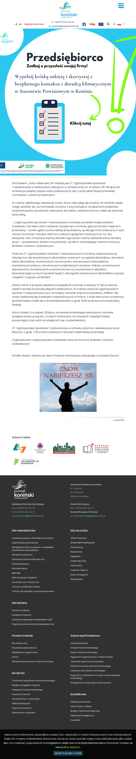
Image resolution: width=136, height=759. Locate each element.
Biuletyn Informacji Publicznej (85, 711)
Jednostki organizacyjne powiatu (87, 661)
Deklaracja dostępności (82, 715)
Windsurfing (77, 547)
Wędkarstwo (77, 579)
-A (15, 24)
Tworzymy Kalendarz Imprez (26, 586)
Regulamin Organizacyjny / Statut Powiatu (92, 657)
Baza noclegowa (79, 574)
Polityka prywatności (81, 701)
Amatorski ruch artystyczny (25, 582)
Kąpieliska (75, 556)
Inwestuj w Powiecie (21, 615)
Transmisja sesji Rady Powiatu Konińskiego (33, 680)
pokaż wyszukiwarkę (108, 24)
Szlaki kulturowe (78, 561)
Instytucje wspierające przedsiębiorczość (32, 619)
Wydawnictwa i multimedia (26, 698)
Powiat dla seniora (21, 694)
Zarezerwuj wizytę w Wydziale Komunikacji (33, 538)
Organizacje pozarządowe (25, 542)
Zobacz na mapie (79, 496)
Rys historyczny (19, 643)
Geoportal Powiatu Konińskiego (27, 689)
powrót (119, 420)
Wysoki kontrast (34, 24)
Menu (121, 5)
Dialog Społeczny (20, 563)
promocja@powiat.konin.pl (91, 515)
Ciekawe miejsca (79, 570)
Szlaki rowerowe (78, 538)
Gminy (15, 657)
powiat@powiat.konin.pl (31, 515)
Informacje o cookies (81, 706)
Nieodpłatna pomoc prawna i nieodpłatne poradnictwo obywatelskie (33, 549)
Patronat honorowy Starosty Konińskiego (91, 666)
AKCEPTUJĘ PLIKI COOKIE (68, 753)
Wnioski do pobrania (22, 554)
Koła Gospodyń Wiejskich (24, 577)
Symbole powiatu (79, 643)
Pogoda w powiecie (21, 708)
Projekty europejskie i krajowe (26, 685)
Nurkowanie (76, 551)
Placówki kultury (20, 568)
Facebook (75, 720)
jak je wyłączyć (71, 747)
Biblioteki (16, 573)
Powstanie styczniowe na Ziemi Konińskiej (32, 661)
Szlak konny (76, 565)
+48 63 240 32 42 (64, 22)
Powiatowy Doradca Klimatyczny (28, 559)
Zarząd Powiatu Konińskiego (84, 647)
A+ (20, 24)
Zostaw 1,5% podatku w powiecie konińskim (33, 591)
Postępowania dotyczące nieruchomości (91, 682)
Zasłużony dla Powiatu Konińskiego (88, 670)
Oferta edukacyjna (21, 703)
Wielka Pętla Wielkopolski (83, 542)
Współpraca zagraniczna (25, 652)
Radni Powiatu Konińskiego (84, 652)
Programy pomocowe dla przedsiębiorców (33, 624)
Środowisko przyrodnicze (24, 647)
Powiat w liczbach (21, 610)
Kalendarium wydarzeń (23, 712)
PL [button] (117, 24)
